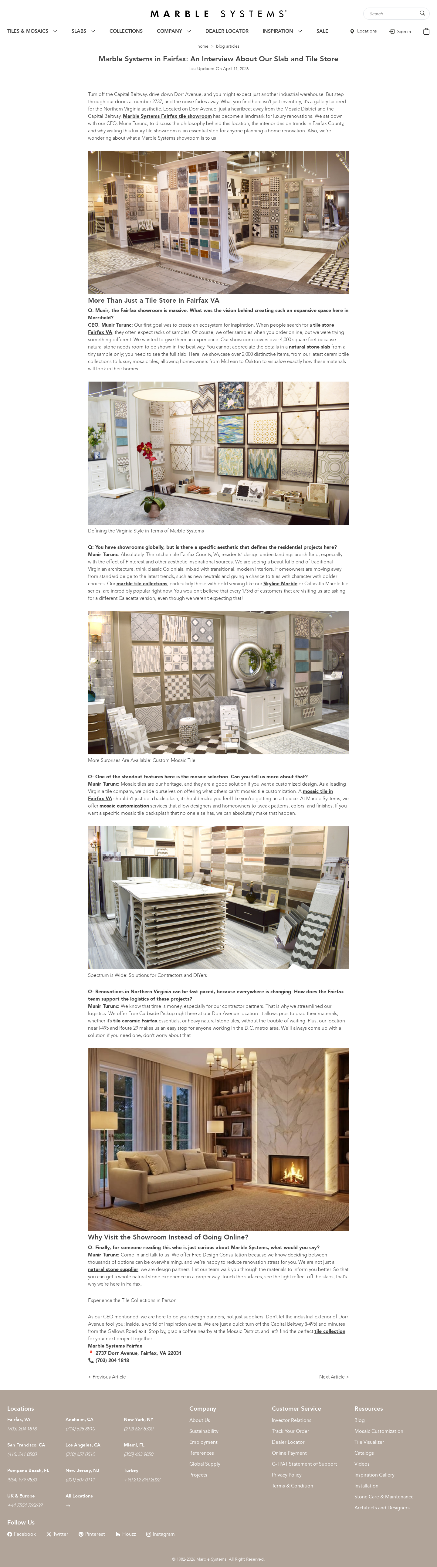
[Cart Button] (426, 31)
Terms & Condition (292, 1486)
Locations (363, 31)
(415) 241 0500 (21, 1454)
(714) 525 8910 (80, 1429)
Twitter (57, 1534)
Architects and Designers (382, 1508)
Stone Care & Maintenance (384, 1497)
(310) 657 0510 (80, 1454)
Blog (359, 1420)
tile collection (329, 1331)
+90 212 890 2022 (142, 1480)
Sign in (400, 31)
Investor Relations (291, 1420)
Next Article (332, 1377)
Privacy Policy (287, 1475)
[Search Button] (422, 13)
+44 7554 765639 (24, 1505)
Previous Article (109, 1377)
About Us (199, 1420)
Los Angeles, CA (83, 1445)
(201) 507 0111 (80, 1480)
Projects (198, 1475)
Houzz (126, 1534)
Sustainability (203, 1431)
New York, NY (138, 1419)
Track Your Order (290, 1431)
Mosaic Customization (378, 1431)
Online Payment (289, 1453)
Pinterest (92, 1534)
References (201, 1453)
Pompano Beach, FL (28, 1470)
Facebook (21, 1534)
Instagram (160, 1534)
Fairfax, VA (18, 1419)
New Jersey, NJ (82, 1470)
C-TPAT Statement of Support (304, 1464)
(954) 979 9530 (21, 1480)
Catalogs (364, 1453)
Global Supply (204, 1464)
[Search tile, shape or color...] (399, 14)
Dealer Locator (288, 1442)
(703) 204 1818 (21, 1429)
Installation (366, 1486)
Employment (203, 1442)
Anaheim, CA (79, 1419)
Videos (362, 1464)
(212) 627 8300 (138, 1429)
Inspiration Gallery (374, 1475)
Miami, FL (134, 1445)
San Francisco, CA (26, 1445)
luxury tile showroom (154, 131)
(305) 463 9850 (138, 1454)
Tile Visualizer (369, 1442)
